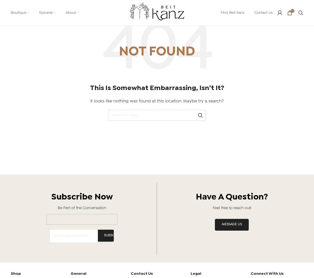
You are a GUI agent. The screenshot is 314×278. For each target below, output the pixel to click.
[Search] (301, 13)
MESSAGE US (232, 225)
